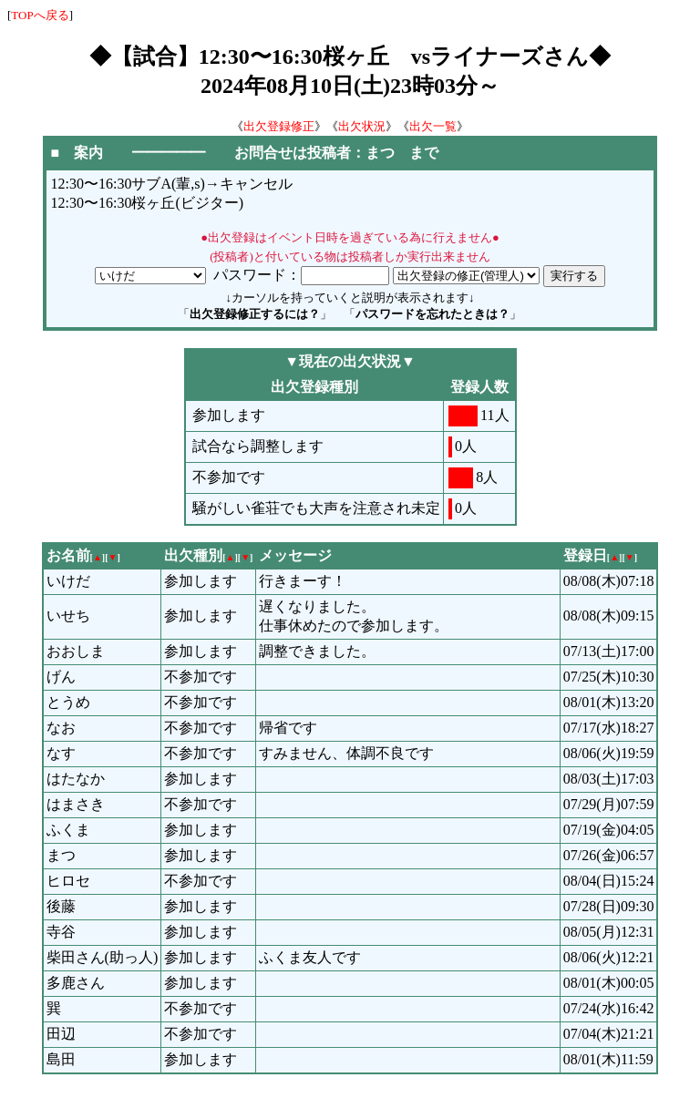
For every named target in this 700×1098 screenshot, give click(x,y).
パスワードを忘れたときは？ (432, 314)
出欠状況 (362, 126)
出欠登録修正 (278, 126)
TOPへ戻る (39, 15)
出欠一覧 (433, 126)
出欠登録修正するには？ (255, 314)
